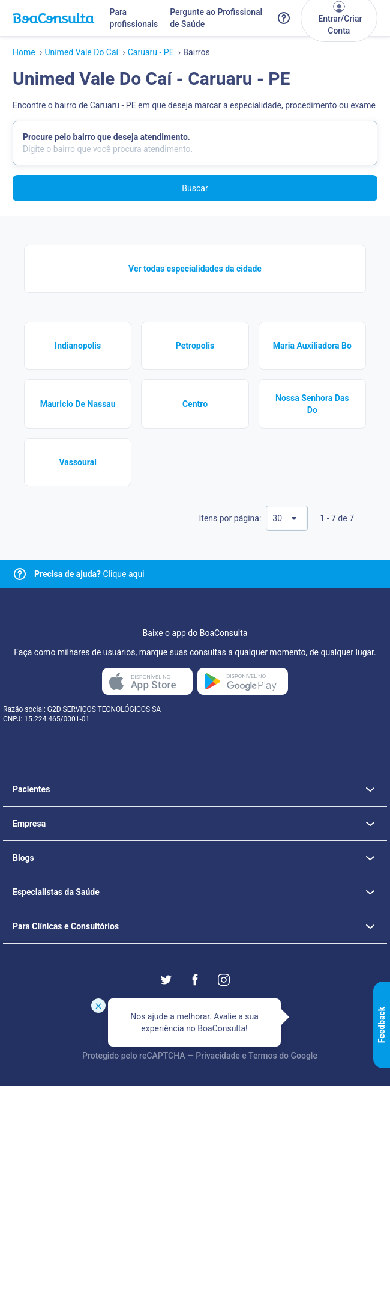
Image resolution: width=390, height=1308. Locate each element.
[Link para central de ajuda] (20, 574)
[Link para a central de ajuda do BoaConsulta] (284, 18)
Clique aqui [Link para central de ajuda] (89, 574)
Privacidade (218, 1055)
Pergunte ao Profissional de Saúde (216, 18)
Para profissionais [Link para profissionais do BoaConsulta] (133, 18)
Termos (262, 1055)
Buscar (195, 188)
